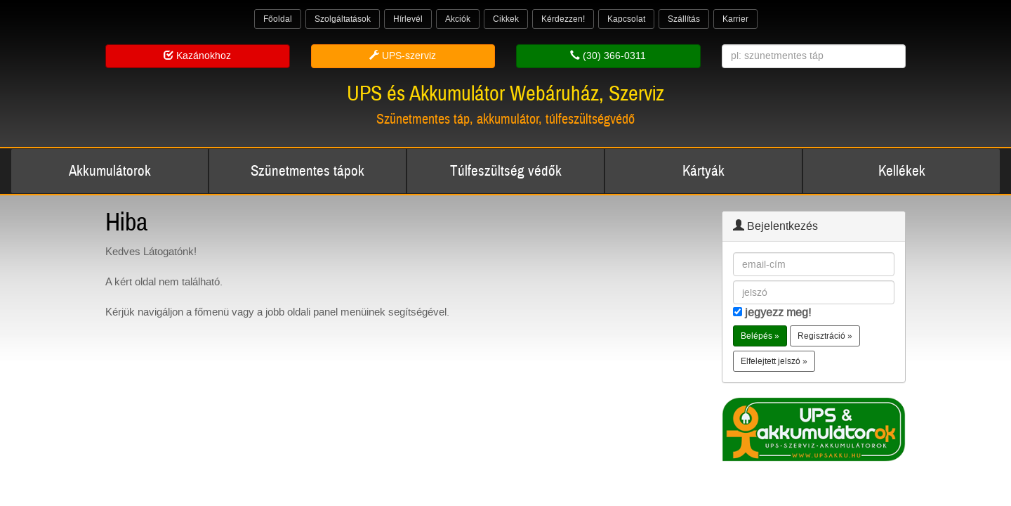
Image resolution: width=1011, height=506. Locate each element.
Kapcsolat (626, 19)
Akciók (457, 19)
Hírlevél (408, 19)
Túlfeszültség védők (506, 171)
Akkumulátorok (110, 171)
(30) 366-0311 (608, 56)
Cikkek (506, 19)
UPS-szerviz (402, 56)
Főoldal (277, 19)
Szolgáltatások (343, 19)
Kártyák (703, 171)
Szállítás (684, 19)
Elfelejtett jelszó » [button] (774, 361)
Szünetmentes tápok (307, 171)
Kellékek (901, 171)
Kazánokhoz (197, 56)
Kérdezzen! (563, 19)
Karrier (735, 19)
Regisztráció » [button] (825, 336)
